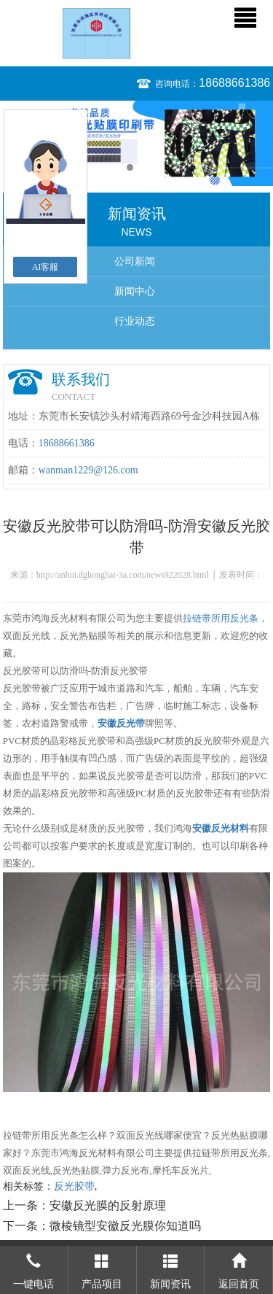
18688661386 (234, 83)
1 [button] (130, 167)
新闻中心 (134, 291)
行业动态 (134, 321)
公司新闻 (134, 261)
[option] (136, 143)
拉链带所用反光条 (220, 618)
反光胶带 (74, 1186)
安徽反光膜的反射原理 (108, 1205)
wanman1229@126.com (88, 470)
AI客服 (45, 267)
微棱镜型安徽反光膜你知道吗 (125, 1226)
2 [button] (144, 167)
